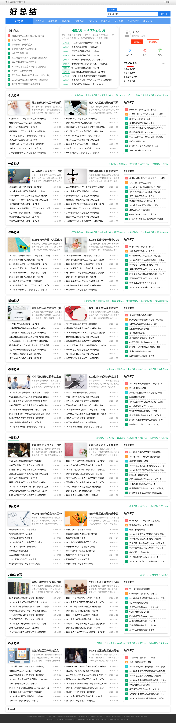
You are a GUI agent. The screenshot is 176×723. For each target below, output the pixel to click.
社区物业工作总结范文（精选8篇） (81, 692)
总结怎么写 (133, 21)
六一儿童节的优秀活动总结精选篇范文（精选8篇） (86, 346)
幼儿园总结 (163, 369)
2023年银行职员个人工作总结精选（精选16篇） (146, 562)
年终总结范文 (134, 232)
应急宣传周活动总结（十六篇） (142, 356)
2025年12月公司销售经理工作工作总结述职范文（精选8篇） (29, 487)
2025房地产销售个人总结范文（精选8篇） (84, 123)
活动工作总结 (129, 81)
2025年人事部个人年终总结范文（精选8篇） (146, 260)
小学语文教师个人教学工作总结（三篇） (146, 402)
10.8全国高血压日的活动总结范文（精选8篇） (29, 341)
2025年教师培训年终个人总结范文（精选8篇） (29, 268)
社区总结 (142, 643)
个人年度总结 (91, 95)
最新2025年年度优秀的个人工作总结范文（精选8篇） (29, 209)
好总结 (19, 21)
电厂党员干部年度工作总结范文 (26, 84)
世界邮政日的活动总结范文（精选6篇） (83, 337)
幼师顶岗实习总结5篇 (138, 461)
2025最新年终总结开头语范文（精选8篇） (84, 628)
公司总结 (92, 21)
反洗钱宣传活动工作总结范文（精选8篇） (84, 328)
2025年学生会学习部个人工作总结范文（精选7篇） (86, 410)
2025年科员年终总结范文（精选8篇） (82, 277)
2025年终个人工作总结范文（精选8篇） (26, 281)
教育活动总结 (132, 301)
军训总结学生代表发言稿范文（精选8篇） (27, 418)
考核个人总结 (162, 95)
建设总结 (131, 643)
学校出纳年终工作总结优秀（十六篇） (145, 256)
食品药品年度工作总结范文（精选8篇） (83, 200)
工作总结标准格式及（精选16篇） (144, 625)
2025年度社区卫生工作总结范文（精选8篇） (85, 696)
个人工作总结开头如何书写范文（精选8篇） (28, 632)
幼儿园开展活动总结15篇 (140, 351)
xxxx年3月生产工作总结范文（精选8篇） (83, 208)
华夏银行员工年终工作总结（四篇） (144, 278)
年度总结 (52, 21)
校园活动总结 (118, 301)
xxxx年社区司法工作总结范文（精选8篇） (27, 675)
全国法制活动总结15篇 (139, 329)
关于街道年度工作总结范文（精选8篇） (83, 213)
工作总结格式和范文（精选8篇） (86, 47)
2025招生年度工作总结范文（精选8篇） (83, 191)
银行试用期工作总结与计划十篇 (79, 564)
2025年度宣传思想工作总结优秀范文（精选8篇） (85, 204)
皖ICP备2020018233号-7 (119, 719)
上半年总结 (144, 164)
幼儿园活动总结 (161, 301)
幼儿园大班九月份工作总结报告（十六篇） (147, 178)
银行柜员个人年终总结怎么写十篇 (80, 546)
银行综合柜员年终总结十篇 (20, 538)
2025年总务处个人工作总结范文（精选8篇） (28, 136)
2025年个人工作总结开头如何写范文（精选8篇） (28, 624)
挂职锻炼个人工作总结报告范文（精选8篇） (28, 131)
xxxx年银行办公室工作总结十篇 (22, 559)
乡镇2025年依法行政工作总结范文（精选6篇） (147, 694)
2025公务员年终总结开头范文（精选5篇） (84, 598)
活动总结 (79, 21)
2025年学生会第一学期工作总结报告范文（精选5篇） (29, 414)
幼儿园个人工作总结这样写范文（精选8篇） (85, 131)
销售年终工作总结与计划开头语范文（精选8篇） (28, 611)
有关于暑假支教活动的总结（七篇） (144, 342)
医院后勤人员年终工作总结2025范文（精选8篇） (85, 483)
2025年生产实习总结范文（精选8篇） (145, 452)
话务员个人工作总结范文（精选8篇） (82, 118)
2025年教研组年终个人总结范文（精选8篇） (85, 264)
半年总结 (133, 164)
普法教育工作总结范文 (22, 44)
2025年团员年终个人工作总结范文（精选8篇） (29, 290)
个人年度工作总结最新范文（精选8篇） (26, 213)
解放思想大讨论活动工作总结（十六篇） (146, 320)
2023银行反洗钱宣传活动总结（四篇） (146, 347)
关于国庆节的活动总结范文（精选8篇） (83, 354)
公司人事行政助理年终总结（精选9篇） (146, 479)
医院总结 (164, 506)
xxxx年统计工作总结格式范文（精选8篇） (89, 72)
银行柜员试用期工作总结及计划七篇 (24, 564)
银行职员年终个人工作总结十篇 (22, 529)
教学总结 (105, 21)
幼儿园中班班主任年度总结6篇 (142, 201)
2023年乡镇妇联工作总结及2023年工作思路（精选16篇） (147, 667)
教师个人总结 (105, 95)
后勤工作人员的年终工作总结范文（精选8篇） (29, 474)
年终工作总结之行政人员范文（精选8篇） (27, 465)
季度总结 (156, 164)
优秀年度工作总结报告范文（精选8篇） (83, 217)
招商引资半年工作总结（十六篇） (143, 214)
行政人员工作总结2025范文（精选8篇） (26, 461)
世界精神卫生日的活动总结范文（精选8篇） (28, 332)
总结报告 (110, 643)
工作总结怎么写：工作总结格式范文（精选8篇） (92, 80)
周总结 (165, 164)
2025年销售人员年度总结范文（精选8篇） (84, 491)
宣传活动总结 (146, 301)
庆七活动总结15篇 (137, 333)
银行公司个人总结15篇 (139, 552)
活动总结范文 (103, 301)
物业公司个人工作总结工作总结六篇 (28, 36)
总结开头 (144, 575)
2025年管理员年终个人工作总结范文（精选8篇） (28, 264)
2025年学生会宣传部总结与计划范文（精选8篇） (28, 410)
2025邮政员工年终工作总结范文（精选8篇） (146, 274)
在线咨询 (137, 42)
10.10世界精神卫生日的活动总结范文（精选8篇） (85, 333)
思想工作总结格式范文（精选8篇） (86, 55)
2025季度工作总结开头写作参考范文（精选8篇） (85, 602)
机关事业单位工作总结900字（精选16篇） (31, 80)
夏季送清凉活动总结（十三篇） (142, 338)
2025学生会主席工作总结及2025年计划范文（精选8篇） (28, 401)
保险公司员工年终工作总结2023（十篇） (146, 269)
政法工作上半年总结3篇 (139, 210)
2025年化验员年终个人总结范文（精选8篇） (85, 268)
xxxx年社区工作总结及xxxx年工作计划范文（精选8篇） (86, 675)
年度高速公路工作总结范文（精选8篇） (26, 187)
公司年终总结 (148, 232)
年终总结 (66, 21)
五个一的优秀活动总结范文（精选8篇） (83, 350)
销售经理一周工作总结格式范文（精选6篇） (90, 64)
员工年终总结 (77, 232)
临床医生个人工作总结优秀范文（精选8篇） (28, 118)
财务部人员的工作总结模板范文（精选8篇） (28, 469)
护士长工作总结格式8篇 (139, 589)
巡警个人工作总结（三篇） (140, 119)
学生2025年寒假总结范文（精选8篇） (82, 392)
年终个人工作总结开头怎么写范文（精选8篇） (86, 623)
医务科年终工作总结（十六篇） (142, 246)
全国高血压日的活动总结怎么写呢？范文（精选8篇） (29, 337)
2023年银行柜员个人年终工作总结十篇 (25, 542)
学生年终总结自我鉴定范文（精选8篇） (26, 422)
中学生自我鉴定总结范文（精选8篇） (82, 422)
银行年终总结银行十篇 (75, 538)
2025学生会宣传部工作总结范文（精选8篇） (85, 427)
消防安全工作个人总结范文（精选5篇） (26, 148)
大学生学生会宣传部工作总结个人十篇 (145, 393)
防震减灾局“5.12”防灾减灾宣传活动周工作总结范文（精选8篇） (29, 346)
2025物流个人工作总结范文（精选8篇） (83, 144)
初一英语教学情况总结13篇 (141, 406)
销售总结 (144, 438)
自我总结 (154, 438)
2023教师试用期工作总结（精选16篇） (146, 493)
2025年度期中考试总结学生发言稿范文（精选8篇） (29, 393)
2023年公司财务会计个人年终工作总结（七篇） (146, 288)
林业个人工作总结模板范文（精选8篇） (83, 140)
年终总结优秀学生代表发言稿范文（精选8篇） (29, 405)
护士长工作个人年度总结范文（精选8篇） (147, 137)
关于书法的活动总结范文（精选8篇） (82, 324)
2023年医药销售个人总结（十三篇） (145, 146)
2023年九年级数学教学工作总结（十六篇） (146, 420)
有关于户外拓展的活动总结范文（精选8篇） (28, 350)
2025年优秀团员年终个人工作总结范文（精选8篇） (29, 286)
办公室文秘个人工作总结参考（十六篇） (146, 114)
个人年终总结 (77, 95)
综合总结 (147, 21)
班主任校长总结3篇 (137, 388)
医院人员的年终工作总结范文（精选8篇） (84, 486)
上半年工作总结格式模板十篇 (141, 630)
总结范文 (100, 643)
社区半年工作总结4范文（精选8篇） (24, 700)
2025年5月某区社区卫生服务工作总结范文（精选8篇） (29, 688)
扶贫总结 (153, 42)
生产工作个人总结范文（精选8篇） (24, 140)
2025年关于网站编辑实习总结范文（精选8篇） (147, 680)
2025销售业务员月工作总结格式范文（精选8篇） (146, 466)
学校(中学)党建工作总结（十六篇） (144, 411)
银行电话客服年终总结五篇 (20, 534)
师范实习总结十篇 (137, 141)
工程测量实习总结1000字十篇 (142, 657)
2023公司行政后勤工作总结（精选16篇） (147, 470)
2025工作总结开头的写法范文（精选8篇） (84, 619)
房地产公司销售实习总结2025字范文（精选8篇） (28, 491)
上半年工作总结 (130, 77)
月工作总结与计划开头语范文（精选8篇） (27, 615)
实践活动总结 (89, 301)
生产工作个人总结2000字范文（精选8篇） (84, 136)
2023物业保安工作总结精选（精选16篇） (31, 58)
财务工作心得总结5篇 (138, 475)
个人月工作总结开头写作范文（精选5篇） (84, 606)
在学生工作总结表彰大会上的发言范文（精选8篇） (86, 414)
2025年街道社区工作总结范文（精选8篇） (27, 696)
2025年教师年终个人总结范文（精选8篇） (27, 260)
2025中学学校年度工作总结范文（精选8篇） (28, 191)
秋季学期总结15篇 (137, 397)
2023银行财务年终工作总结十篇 (23, 546)
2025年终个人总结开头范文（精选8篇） (83, 611)
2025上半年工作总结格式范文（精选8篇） (90, 76)
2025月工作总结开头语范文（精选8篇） (83, 615)
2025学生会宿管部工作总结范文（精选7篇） (28, 427)
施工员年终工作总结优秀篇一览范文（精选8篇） (85, 273)
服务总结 (164, 643)
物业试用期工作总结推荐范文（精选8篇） (147, 488)
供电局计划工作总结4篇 (139, 685)
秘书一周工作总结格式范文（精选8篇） (88, 59)
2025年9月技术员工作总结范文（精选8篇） (146, 219)
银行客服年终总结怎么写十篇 (78, 529)
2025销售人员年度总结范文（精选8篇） (83, 495)
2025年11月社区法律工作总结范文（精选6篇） (29, 679)
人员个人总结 (120, 95)
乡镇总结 (121, 643)
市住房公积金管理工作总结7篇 (142, 484)
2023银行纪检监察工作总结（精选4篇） (30, 66)
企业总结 (121, 438)
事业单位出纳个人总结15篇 (24, 49)
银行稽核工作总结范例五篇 (77, 559)
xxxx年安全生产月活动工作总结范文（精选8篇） (28, 196)
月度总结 (123, 164)
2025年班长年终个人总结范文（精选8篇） (84, 255)
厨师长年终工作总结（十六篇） (142, 251)
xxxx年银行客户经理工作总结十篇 (80, 551)
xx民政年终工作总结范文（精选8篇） (82, 290)
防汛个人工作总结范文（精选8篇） (24, 127)
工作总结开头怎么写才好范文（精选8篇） (27, 619)
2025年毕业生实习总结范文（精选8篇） (146, 676)
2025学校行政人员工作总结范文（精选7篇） (85, 474)
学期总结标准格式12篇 (139, 612)
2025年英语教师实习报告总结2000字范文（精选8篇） (147, 699)
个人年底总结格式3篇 (138, 603)
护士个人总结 (134, 95)
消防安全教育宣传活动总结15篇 (143, 324)
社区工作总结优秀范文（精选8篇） (24, 683)
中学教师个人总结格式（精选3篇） (144, 593)
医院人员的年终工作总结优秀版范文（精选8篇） (28, 483)
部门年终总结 (162, 232)
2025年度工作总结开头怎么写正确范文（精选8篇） (29, 607)
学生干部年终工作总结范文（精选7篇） (83, 397)
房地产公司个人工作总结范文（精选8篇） (27, 144)
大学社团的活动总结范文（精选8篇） (25, 324)
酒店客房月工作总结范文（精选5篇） (25, 204)
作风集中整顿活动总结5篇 (140, 315)
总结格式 (66, 43)
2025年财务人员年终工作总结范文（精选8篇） (86, 469)
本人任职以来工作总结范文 (24, 62)
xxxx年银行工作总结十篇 (20, 555)
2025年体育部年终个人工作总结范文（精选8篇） (28, 273)
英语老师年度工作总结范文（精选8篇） (83, 195)
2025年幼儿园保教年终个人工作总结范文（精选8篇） (29, 256)
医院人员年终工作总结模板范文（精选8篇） (28, 495)
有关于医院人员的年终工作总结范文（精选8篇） (85, 478)
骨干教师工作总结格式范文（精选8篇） (88, 84)
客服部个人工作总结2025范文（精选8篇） (84, 148)
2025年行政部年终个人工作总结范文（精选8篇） (85, 260)
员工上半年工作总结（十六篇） (142, 196)
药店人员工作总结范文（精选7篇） (24, 478)
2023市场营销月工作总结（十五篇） (145, 205)
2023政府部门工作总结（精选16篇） (145, 457)
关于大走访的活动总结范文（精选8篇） (26, 358)
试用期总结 (132, 438)
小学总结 (131, 369)
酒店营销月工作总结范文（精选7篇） (25, 217)
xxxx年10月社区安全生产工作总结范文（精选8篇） (86, 667)
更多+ (164, 63)
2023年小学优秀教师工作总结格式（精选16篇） (146, 598)
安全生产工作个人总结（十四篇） (143, 110)
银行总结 (144, 506)
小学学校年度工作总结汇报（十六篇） (145, 192)
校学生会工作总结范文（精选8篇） (81, 418)
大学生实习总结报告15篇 (140, 662)
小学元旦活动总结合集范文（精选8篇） (146, 415)
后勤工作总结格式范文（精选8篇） (86, 51)
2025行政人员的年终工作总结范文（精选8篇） (86, 461)
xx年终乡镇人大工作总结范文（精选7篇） (84, 285)
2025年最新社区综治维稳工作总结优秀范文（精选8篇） (86, 684)
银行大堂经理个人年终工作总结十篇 (81, 534)
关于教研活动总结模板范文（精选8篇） (26, 354)
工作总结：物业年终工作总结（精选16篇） (31, 75)
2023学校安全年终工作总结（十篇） (145, 265)
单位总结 (118, 21)
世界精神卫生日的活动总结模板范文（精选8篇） (28, 328)
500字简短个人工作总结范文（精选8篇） (83, 153)
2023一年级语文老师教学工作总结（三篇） (146, 384)
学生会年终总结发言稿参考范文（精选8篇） (85, 405)
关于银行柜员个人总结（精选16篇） (144, 557)
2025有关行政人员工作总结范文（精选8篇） (85, 465)
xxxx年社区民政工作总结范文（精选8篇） (27, 666)
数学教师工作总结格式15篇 (141, 616)
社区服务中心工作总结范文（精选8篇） (83, 671)
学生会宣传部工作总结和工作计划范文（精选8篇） (29, 397)
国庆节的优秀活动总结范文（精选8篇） (83, 358)
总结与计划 (153, 643)
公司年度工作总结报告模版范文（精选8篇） (85, 221)
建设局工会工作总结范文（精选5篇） (145, 689)
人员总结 (164, 438)
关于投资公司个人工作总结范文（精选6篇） (28, 153)
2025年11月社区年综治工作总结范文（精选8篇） (85, 688)
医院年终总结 (91, 232)
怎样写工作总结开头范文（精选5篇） (25, 628)
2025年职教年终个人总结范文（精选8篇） (27, 277)
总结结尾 (154, 575)
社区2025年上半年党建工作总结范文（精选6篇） (85, 679)
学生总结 (142, 369)
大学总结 (152, 369)
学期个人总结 (148, 95)
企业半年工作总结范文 (22, 71)
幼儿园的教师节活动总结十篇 (141, 123)
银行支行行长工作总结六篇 (77, 555)
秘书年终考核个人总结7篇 (140, 150)
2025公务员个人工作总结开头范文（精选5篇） (29, 602)
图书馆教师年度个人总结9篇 (141, 132)
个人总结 (39, 21)
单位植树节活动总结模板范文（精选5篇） (84, 341)
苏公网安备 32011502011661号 (97, 719)
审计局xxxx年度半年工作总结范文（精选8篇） (29, 200)
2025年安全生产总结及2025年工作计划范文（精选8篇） (147, 671)
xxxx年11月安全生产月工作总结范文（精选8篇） (85, 187)
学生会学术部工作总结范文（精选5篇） (83, 401)
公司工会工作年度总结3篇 (140, 183)
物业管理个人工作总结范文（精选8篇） (26, 123)
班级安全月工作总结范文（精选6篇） (25, 221)
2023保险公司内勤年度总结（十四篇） (146, 187)
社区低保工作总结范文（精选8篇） (81, 700)
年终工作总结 (129, 69)
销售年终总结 (105, 232)
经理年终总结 (120, 232)
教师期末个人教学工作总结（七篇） (144, 424)
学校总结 (121, 369)
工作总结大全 (130, 63)
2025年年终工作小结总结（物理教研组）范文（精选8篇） (85, 281)
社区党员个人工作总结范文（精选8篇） (26, 671)
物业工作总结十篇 (20, 53)
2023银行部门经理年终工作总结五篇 (81, 542)
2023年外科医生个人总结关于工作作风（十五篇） (146, 128)
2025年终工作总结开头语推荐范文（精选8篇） (86, 632)
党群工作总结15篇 (20, 40)
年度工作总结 (129, 73)
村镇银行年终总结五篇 (19, 551)
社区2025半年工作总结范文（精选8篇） (26, 692)
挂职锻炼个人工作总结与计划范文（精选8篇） (86, 127)
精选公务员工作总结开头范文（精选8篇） (27, 598)
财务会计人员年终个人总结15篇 (143, 283)
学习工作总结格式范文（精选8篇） (86, 68)
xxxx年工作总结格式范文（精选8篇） (87, 43)
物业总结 (133, 506)
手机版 (167, 2)
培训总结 (110, 438)
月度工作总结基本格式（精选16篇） (144, 607)
